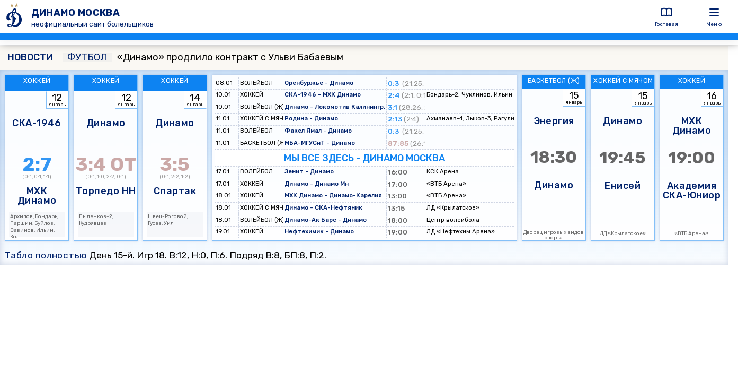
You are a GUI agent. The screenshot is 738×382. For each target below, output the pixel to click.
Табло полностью (46, 255)
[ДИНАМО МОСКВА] (15, 16)
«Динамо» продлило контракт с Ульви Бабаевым (203, 57)
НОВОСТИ (30, 57)
